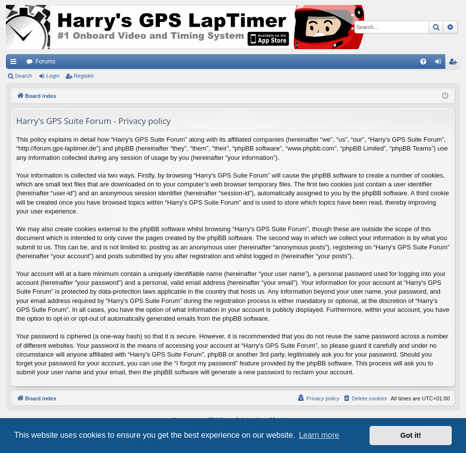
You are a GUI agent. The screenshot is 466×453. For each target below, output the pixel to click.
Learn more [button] (319, 435)
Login (53, 76)
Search (23, 76)
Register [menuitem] (455, 63)
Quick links (15, 63)
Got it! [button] (411, 435)
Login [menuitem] (440, 63)
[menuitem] (423, 61)
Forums (45, 61)
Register (84, 76)
